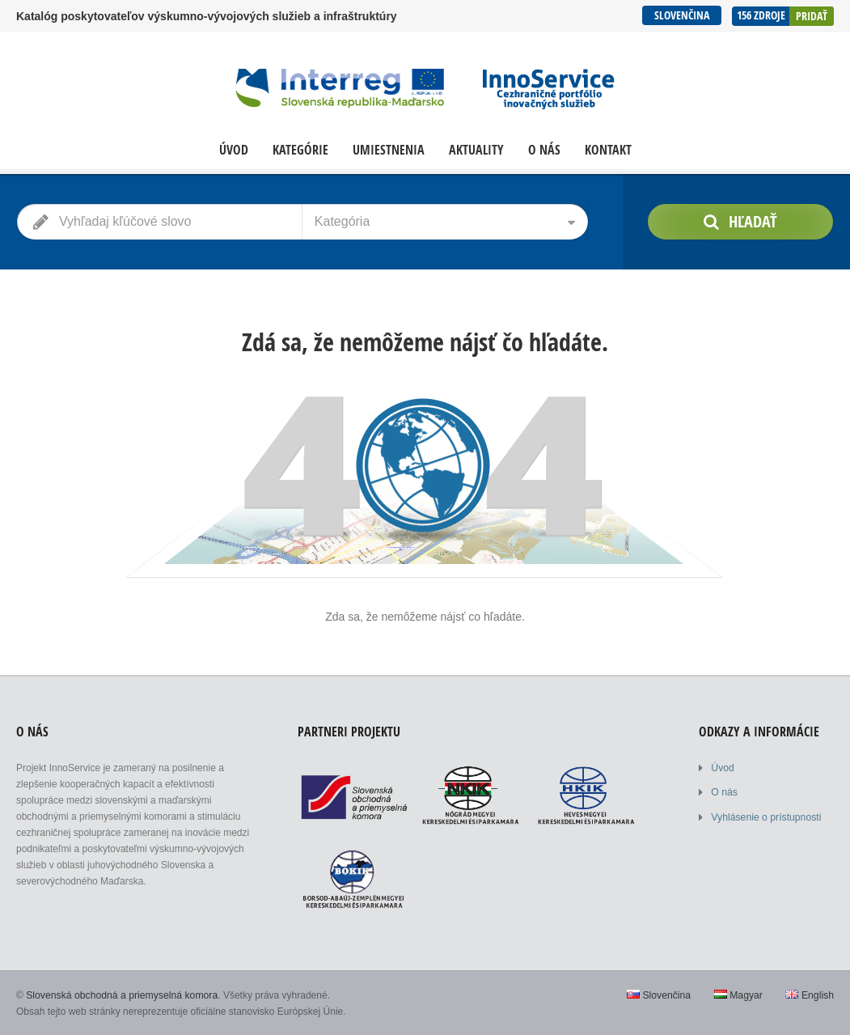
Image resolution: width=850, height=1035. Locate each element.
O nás (544, 150)
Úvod (233, 150)
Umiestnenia (389, 150)
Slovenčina (680, 15)
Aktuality (476, 150)
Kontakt (608, 150)
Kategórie (300, 150)
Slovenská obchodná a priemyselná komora (120, 994)
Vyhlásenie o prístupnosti (765, 816)
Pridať (811, 15)
